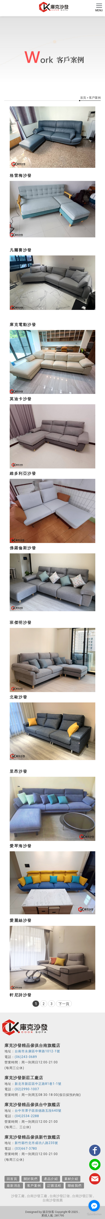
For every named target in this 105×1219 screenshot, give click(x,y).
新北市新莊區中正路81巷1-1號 (38, 1084)
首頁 (83, 97)
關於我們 (31, 1179)
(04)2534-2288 (27, 1116)
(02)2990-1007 (27, 1089)
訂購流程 (54, 1185)
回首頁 (12, 1179)
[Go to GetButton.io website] (94, 1214)
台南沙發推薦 (52, 1200)
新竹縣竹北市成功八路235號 (36, 1143)
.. (79, 1212)
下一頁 (63, 1004)
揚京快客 (48, 1212)
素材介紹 (71, 1179)
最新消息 (14, 1185)
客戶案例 (34, 1185)
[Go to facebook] (94, 1205)
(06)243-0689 (26, 1057)
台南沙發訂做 (59, 1196)
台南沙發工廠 (37, 1196)
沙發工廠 (18, 1196)
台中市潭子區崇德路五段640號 (38, 1110)
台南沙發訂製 (82, 1196)
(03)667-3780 (26, 1148)
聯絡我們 (75, 1185)
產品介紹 (51, 1179)
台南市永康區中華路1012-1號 (37, 1051)
